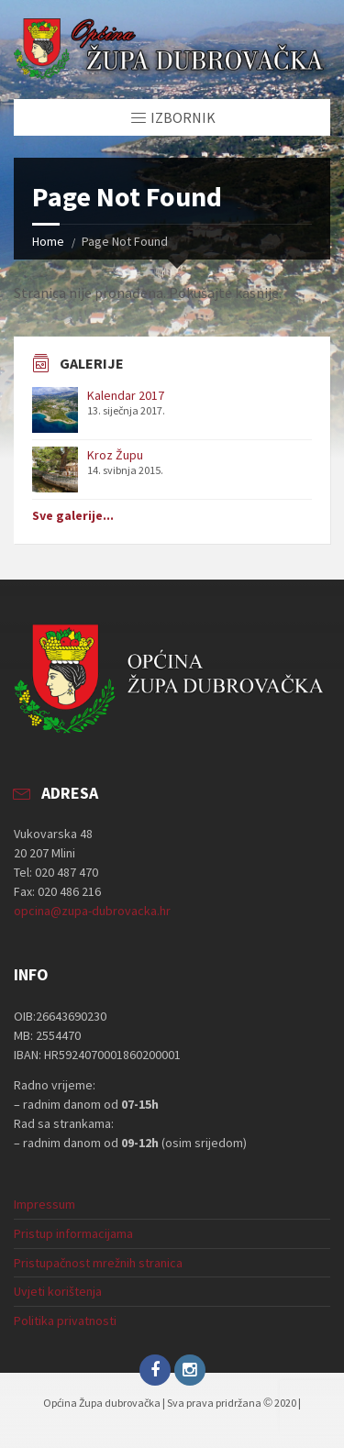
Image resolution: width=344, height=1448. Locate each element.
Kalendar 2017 (125, 395)
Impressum (44, 1204)
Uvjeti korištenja (58, 1291)
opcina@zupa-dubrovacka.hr (92, 910)
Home (48, 241)
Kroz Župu (115, 455)
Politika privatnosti (65, 1320)
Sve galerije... (73, 515)
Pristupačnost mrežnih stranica (98, 1263)
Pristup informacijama (73, 1233)
